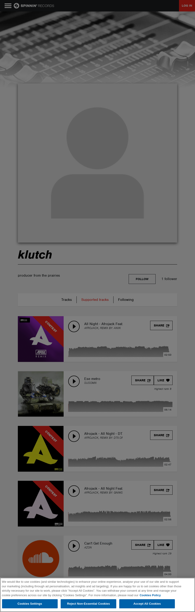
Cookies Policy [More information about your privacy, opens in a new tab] (150, 595)
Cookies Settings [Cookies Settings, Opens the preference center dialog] (29, 603)
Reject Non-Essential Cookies (88, 603)
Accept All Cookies (147, 603)
